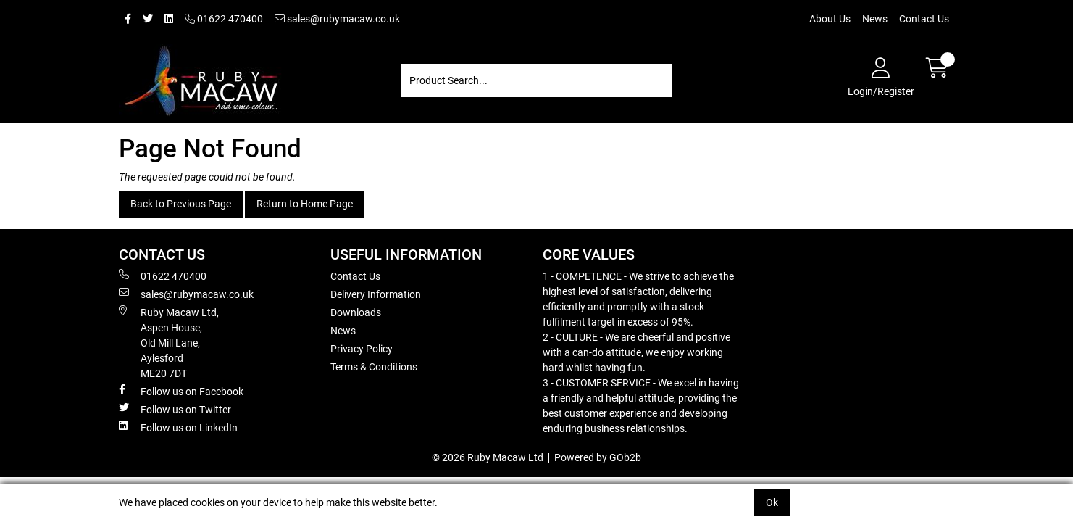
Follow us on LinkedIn (178, 427)
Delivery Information (375, 294)
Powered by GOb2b (597, 457)
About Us (830, 19)
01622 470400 (224, 19)
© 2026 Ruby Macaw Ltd (487, 457)
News (875, 19)
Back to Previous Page (180, 204)
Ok (772, 502)
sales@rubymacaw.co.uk (337, 19)
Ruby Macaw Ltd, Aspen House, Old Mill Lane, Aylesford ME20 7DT (169, 342)
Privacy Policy (361, 349)
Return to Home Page (304, 204)
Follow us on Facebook (181, 390)
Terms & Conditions (373, 367)
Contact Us (924, 19)
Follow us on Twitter (175, 408)
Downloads (355, 312)
